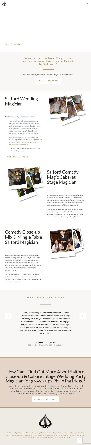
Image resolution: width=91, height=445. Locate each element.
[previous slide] (8, 316)
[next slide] (83, 316)
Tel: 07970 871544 (64, 438)
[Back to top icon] (79, 440)
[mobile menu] (87, 4)
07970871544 (24, 393)
